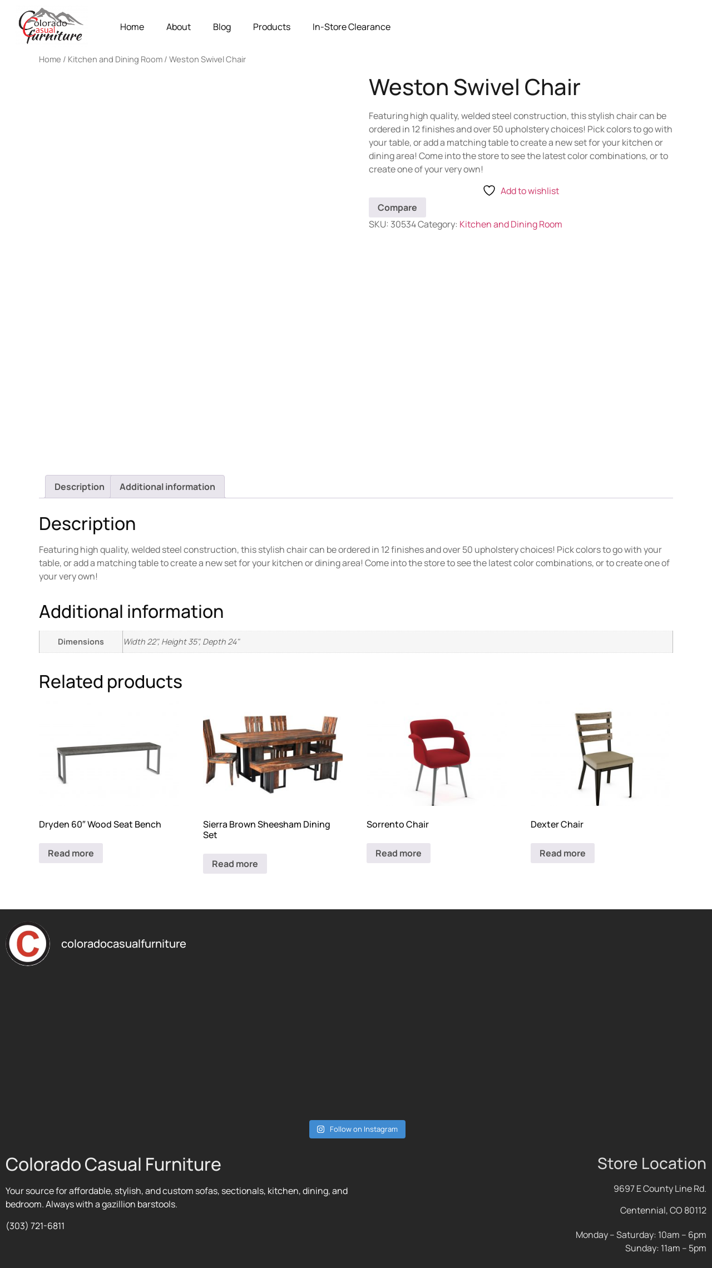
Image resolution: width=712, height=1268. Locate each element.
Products (271, 27)
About (178, 27)
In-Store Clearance (351, 27)
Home (132, 27)
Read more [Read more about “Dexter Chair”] (563, 853)
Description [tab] (80, 487)
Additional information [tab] (167, 487)
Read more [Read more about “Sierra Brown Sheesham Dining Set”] (235, 864)
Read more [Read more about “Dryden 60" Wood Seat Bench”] (71, 853)
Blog (222, 27)
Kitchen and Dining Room (115, 59)
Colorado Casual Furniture (113, 1164)
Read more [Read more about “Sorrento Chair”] (398, 853)
